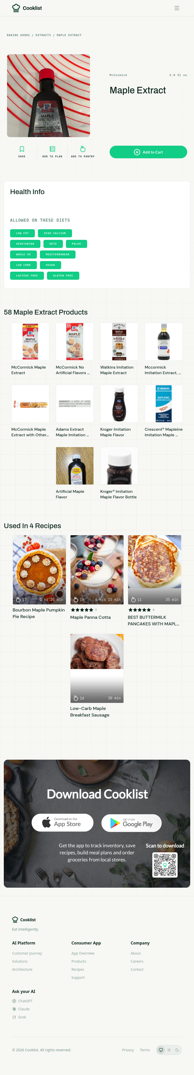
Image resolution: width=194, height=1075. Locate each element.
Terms (145, 1049)
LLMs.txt (109, 1049)
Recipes (77, 969)
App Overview (82, 953)
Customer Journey (27, 953)
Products (78, 961)
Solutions (20, 961)
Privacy (128, 1049)
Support (78, 977)
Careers (137, 961)
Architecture (22, 969)
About (136, 953)
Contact (137, 969)
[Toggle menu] (177, 8)
